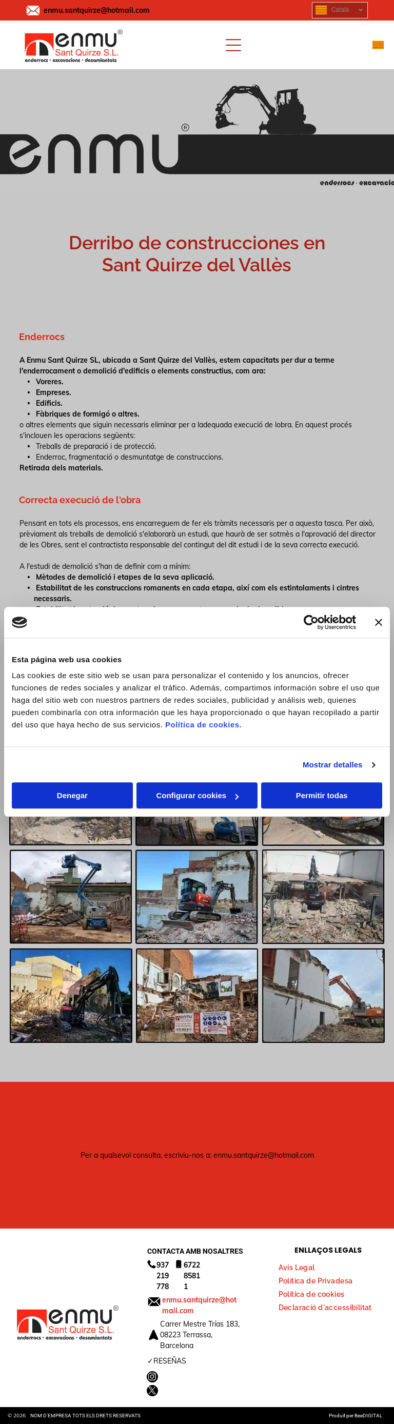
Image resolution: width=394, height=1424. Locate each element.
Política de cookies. (203, 725)
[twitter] (152, 1392)
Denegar (72, 796)
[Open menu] (233, 45)
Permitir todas (322, 796)
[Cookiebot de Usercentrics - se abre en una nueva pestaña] (311, 622)
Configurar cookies (197, 796)
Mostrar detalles (333, 764)
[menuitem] (301, 1265)
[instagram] (152, 1378)
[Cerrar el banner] (378, 622)
